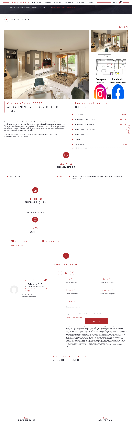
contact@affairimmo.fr (29, 276)
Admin (85, 410)
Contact (91, 2)
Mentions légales (78, 410)
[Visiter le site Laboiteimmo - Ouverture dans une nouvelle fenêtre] (66, 417)
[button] (109, 97)
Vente (13, 8)
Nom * (69, 258)
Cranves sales (32, 8)
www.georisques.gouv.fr (20, 137)
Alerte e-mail (68, 2)
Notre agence (81, 2)
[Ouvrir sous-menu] (52, 2)
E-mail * (70, 269)
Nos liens (90, 410)
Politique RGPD (97, 410)
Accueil (38, 2)
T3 (50, 8)
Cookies (104, 410)
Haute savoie (21, 8)
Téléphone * (107, 269)
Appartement (43, 8)
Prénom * (105, 258)
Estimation (57, 2)
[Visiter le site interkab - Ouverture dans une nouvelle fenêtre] (105, 405)
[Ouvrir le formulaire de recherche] (22, 2)
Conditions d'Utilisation (110, 324)
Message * (71, 280)
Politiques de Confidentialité (94, 324)
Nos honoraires (62, 410)
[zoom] (46, 98)
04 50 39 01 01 (29, 274)
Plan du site (70, 410)
